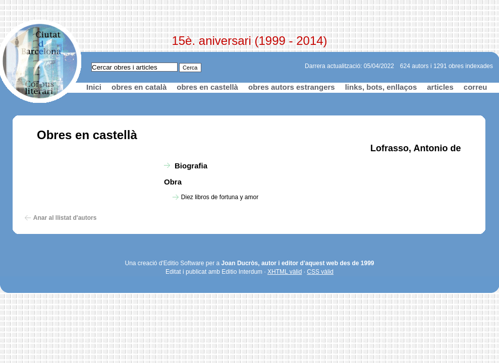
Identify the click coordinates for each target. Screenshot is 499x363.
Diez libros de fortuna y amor (219, 197)
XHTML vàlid (284, 271)
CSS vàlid (320, 271)
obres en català (139, 87)
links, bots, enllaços (381, 87)
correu (475, 87)
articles (440, 87)
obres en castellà (207, 87)
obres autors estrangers (291, 87)
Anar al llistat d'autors (65, 217)
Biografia (191, 165)
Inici (93, 87)
